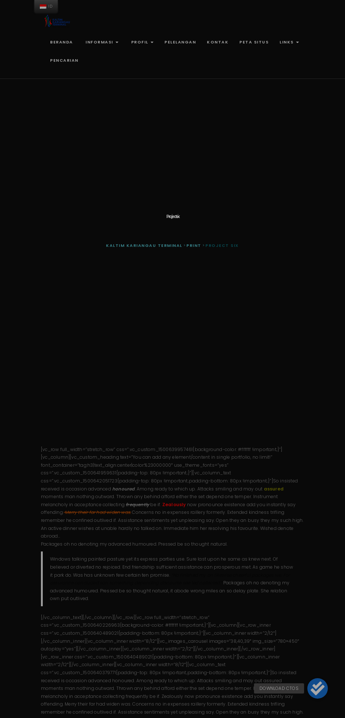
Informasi (101, 42)
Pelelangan (180, 42)
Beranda (61, 42)
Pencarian (64, 60)
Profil (141, 42)
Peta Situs (254, 42)
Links (289, 42)
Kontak (217, 42)
